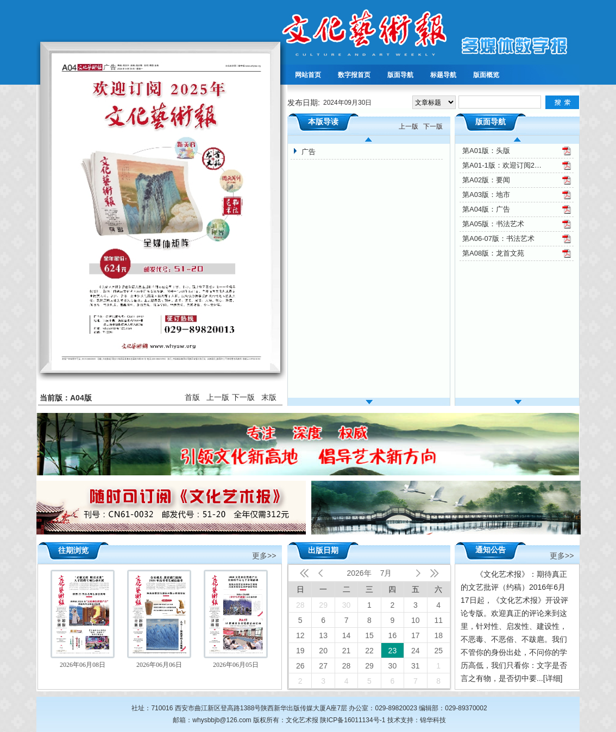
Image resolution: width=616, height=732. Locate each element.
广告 (308, 152)
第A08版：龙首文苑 (493, 253)
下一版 (243, 397)
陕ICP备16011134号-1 (352, 720)
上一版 (217, 397)
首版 (192, 397)
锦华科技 (433, 720)
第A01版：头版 (486, 151)
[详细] (553, 678)
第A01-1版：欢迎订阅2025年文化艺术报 (503, 165)
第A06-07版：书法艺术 (498, 238)
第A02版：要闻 (486, 180)
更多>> (264, 554)
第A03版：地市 (486, 194)
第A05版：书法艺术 (493, 224)
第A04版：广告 (486, 209)
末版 (268, 397)
